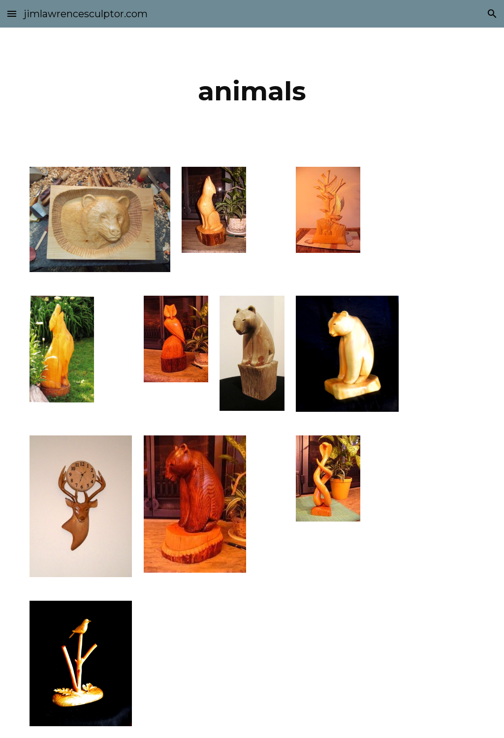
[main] (251, 91)
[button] (12, 13)
